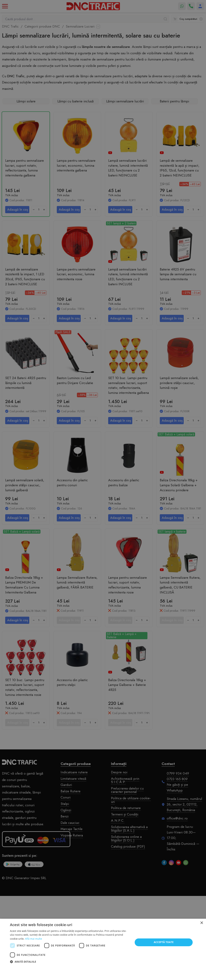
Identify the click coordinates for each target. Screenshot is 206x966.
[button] (70, 961)
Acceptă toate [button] (164, 942)
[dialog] (103, 483)
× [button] (201, 922)
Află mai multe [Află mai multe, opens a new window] (33, 938)
